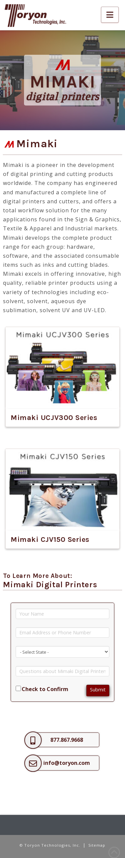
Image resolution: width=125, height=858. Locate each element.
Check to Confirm (45, 689)
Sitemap (96, 845)
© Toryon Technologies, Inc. (50, 845)
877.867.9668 (66, 739)
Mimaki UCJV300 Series (54, 417)
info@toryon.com (66, 763)
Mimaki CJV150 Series (50, 539)
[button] (110, 15)
